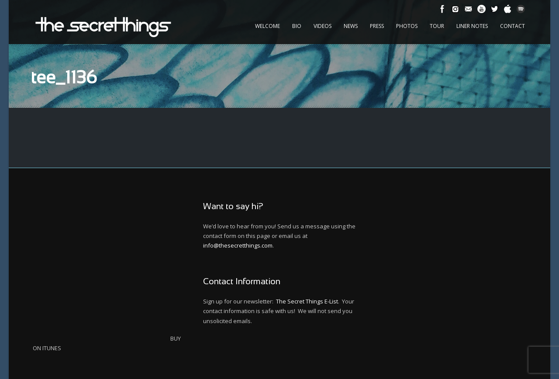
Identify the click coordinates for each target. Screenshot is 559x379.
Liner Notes (472, 26)
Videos (322, 26)
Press (377, 26)
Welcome (267, 26)
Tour (437, 26)
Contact (512, 26)
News (351, 26)
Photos (407, 26)
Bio (296, 26)
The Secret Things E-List (307, 301)
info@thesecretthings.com (238, 245)
